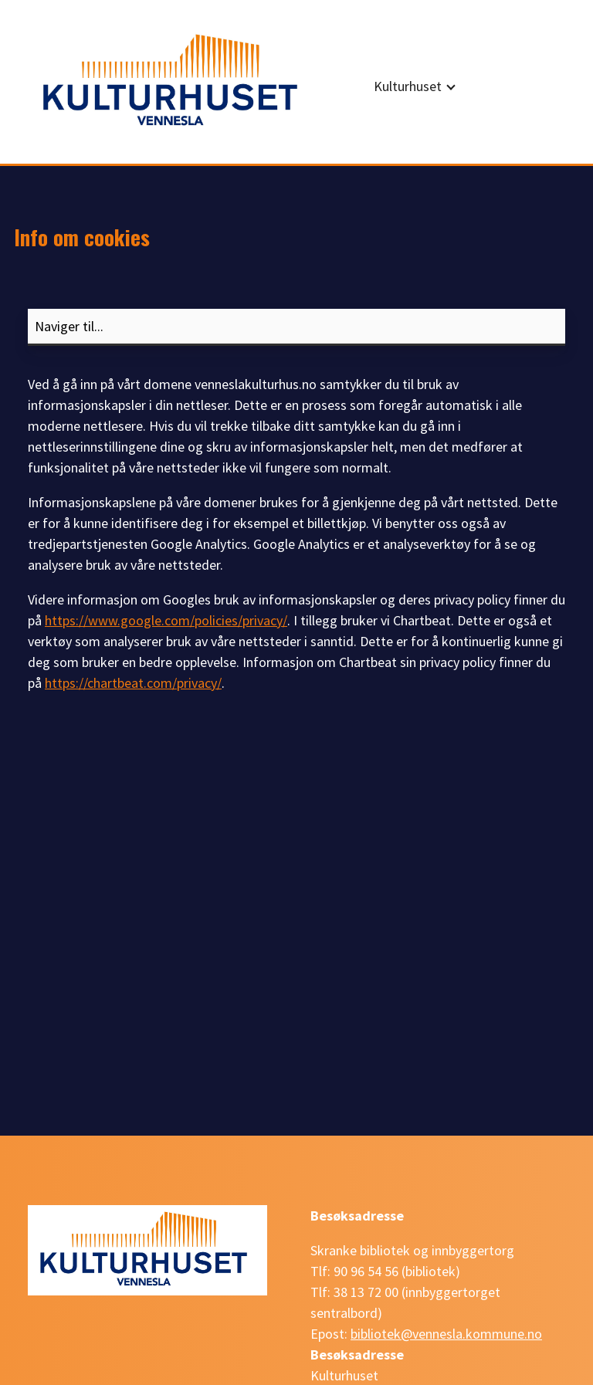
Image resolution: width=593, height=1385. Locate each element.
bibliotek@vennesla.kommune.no (446, 1334)
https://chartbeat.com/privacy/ (133, 683)
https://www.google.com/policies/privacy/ (166, 620)
